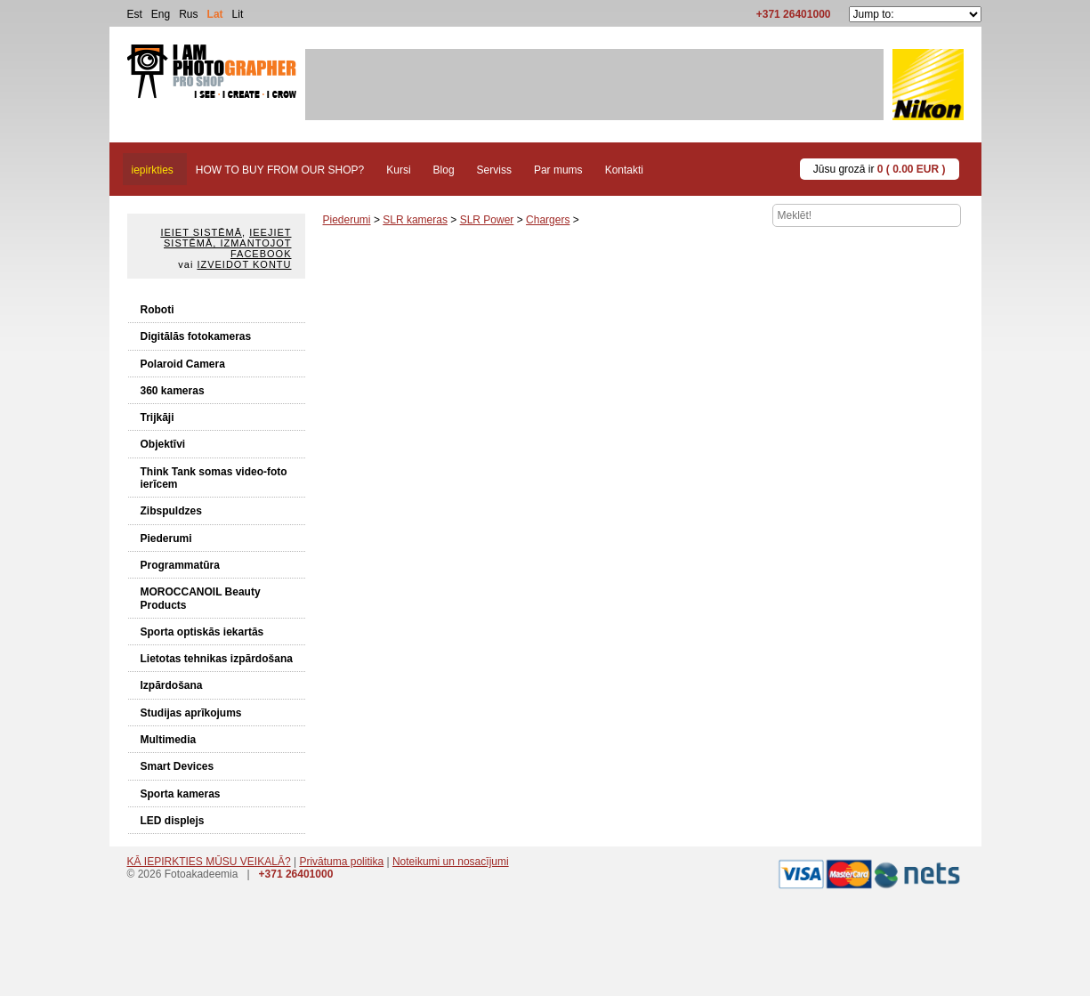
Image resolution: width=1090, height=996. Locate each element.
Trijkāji (157, 417)
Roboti (157, 310)
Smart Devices (177, 766)
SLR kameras (415, 220)
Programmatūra (180, 565)
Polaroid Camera (183, 364)
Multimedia (169, 739)
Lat (215, 14)
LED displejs (173, 820)
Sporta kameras (181, 794)
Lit (238, 14)
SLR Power (487, 220)
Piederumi (166, 538)
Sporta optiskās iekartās (202, 632)
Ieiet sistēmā (201, 232)
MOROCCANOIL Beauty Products (201, 598)
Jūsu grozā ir (879, 169)
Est (134, 14)
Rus (188, 14)
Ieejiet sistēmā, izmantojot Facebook (227, 243)
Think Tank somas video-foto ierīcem (214, 478)
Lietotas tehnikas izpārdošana (217, 658)
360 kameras (173, 391)
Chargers (547, 220)
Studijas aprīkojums (191, 713)
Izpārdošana (172, 685)
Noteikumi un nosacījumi (450, 861)
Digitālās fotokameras (196, 336)
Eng (160, 14)
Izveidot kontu (244, 264)
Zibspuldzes (171, 511)
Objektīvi (163, 444)
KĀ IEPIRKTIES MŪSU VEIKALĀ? (209, 861)
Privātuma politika (341, 861)
